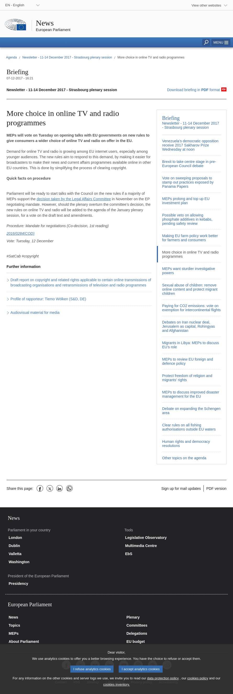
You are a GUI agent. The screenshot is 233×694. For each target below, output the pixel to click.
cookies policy (197, 682)
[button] (220, 42)
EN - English (14, 5)
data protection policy (163, 682)
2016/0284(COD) (21, 233)
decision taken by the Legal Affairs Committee (74, 199)
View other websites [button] (206, 5)
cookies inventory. (116, 688)
